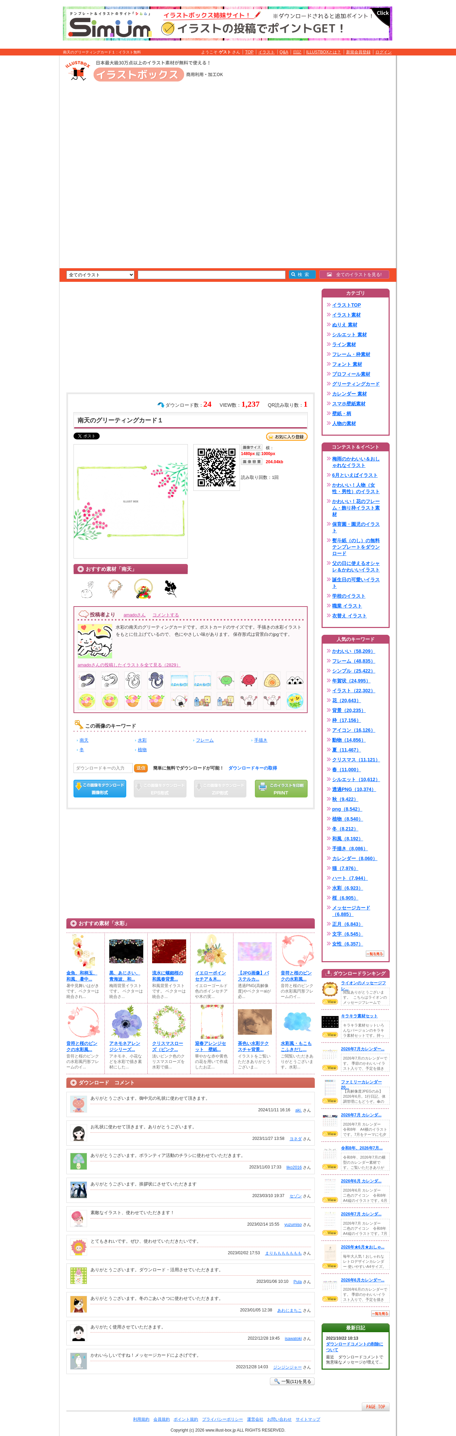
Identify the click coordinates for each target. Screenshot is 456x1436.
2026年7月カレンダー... (363, 1049)
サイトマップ (308, 1419)
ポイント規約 (186, 1419)
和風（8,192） (347, 838)
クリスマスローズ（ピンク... (167, 1046)
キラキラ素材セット (359, 1016)
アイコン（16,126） (353, 730)
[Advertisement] (27, 161)
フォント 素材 (347, 364)
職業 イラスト (347, 606)
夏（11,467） (346, 750)
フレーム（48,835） (353, 661)
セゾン (296, 1196)
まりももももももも (283, 1253)
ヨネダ (296, 1138)
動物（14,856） (349, 740)
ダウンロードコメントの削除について (354, 1347)
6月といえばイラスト (355, 475)
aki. (298, 1110)
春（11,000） (346, 769)
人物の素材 (344, 423)
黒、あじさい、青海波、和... (124, 976)
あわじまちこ (289, 1310)
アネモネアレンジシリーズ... (124, 1046)
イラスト (266, 52)
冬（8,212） (345, 829)
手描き (260, 740)
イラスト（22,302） (353, 690)
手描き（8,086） (350, 848)
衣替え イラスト (349, 615)
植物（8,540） (347, 819)
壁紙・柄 (341, 413)
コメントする (165, 614)
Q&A (284, 52)
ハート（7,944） (350, 878)
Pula (297, 1281)
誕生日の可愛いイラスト (356, 583)
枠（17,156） (346, 720)
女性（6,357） (347, 944)
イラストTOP (346, 305)
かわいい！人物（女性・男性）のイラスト (356, 488)
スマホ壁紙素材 (348, 403)
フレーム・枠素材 (351, 354)
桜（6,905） (345, 898)
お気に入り (287, 437)
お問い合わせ (279, 1419)
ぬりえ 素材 (344, 324)
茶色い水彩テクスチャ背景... (253, 1046)
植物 (142, 749)
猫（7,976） (345, 868)
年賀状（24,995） (351, 680)
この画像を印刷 (281, 788)
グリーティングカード (356, 384)
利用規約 (141, 1419)
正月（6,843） (347, 924)
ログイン (383, 52)
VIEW (330, 1001)
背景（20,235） (349, 710)
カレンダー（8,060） (354, 858)
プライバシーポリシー (222, 1419)
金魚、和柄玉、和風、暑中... (81, 976)
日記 (297, 52)
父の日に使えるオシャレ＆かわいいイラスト (356, 566)
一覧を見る (375, 954)
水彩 (142, 740)
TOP (249, 52)
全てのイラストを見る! (354, 274)
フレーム (205, 740)
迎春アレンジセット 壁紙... (210, 1046)
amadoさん (135, 614)
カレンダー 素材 (349, 394)
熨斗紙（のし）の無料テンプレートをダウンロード (356, 547)
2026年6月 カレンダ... (361, 1181)
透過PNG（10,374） (354, 789)
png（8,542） (347, 809)
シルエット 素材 (349, 334)
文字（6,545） (347, 934)
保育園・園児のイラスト (356, 527)
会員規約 (161, 1419)
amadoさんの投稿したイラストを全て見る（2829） (129, 664)
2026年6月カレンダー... (363, 1280)
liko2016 (294, 1167)
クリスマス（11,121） (356, 759)
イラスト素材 (346, 315)
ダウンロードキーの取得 (252, 768)
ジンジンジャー (287, 1367)
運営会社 (255, 1419)
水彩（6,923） (347, 888)
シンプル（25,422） (353, 671)
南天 (84, 740)
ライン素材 (344, 344)
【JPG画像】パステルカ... (253, 976)
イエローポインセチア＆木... (210, 976)
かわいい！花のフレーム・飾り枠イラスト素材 (356, 508)
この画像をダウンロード (100, 788)
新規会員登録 (358, 52)
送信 (140, 768)
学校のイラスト (348, 596)
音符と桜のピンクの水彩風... (296, 976)
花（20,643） (346, 700)
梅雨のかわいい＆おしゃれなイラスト (356, 462)
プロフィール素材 (351, 374)
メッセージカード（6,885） (351, 911)
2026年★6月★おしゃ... (363, 1247)
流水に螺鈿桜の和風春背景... (167, 976)
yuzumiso (293, 1224)
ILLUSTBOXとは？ (323, 52)
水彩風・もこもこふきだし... (296, 1046)
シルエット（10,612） (356, 779)
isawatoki (293, 1338)
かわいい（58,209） (353, 651)
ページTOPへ (376, 1406)
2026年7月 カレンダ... (361, 1115)
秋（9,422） (345, 799)
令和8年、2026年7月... (361, 1148)
